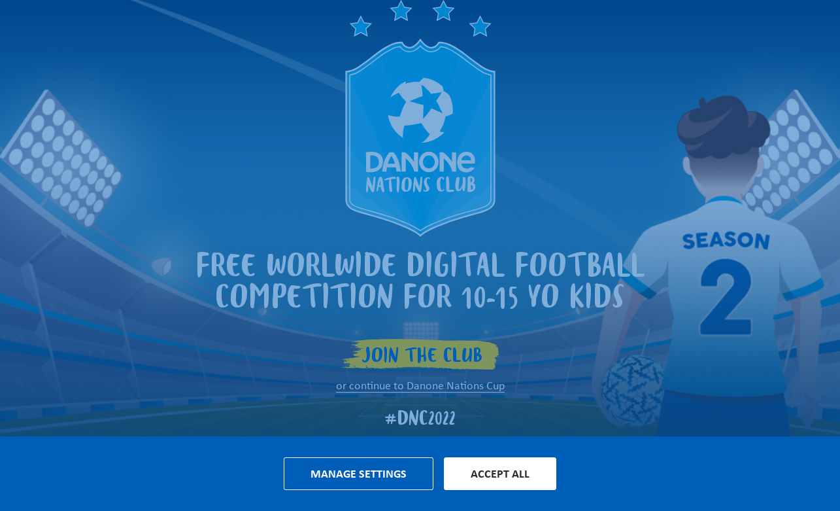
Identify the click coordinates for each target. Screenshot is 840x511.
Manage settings (359, 474)
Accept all (500, 474)
